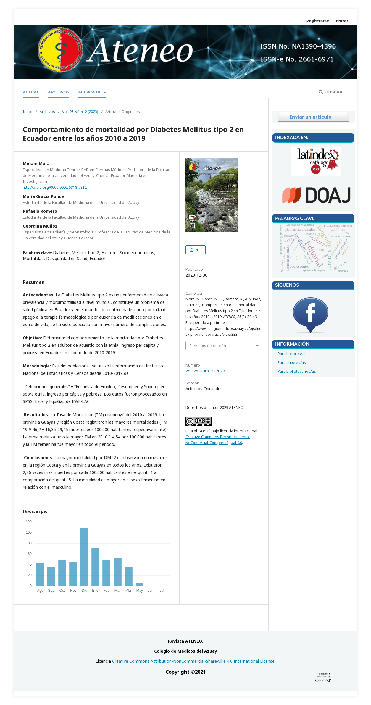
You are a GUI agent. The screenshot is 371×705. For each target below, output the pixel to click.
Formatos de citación (208, 345)
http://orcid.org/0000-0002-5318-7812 (55, 187)
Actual (31, 92)
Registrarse (317, 20)
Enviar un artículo (310, 117)
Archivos (58, 92)
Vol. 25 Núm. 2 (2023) (80, 111)
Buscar (333, 92)
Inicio (28, 111)
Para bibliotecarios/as (297, 371)
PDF (197, 249)
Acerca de (90, 92)
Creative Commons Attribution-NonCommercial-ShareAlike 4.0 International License (193, 661)
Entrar (342, 20)
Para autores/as (292, 362)
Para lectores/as (292, 353)
